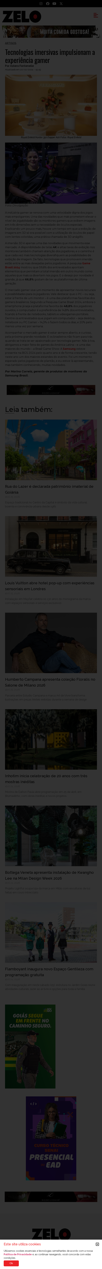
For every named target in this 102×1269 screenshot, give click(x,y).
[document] (51, 634)
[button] (97, 1244)
